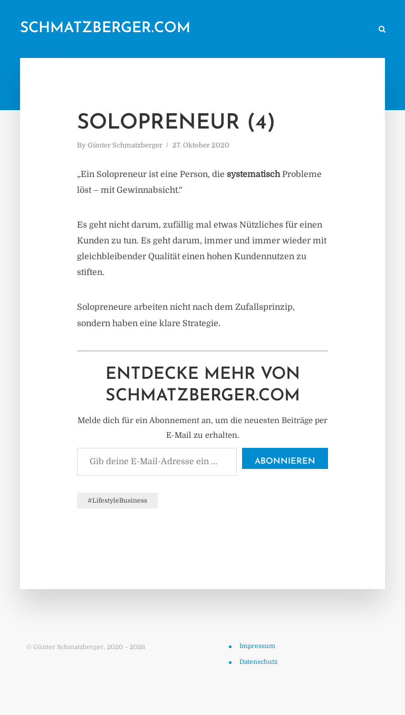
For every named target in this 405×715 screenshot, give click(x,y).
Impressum (257, 646)
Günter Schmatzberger (125, 145)
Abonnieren (285, 461)
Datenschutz (258, 661)
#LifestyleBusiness (117, 500)
